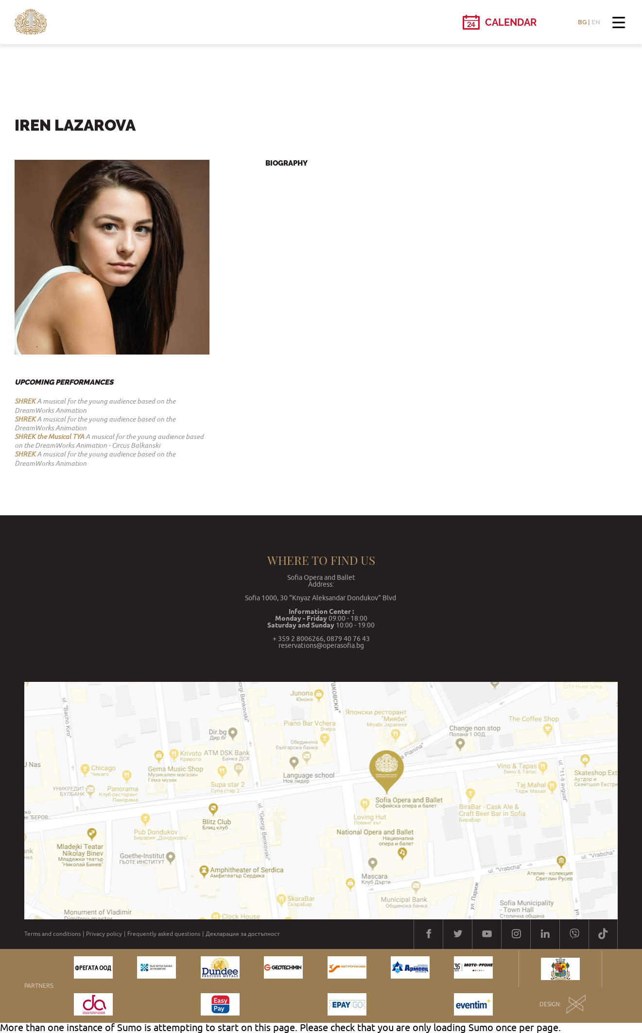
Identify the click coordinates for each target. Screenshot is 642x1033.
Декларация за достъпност (243, 934)
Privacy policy (104, 934)
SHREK (25, 401)
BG (582, 22)
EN (595, 22)
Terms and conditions (52, 934)
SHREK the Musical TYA (49, 436)
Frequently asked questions (163, 934)
